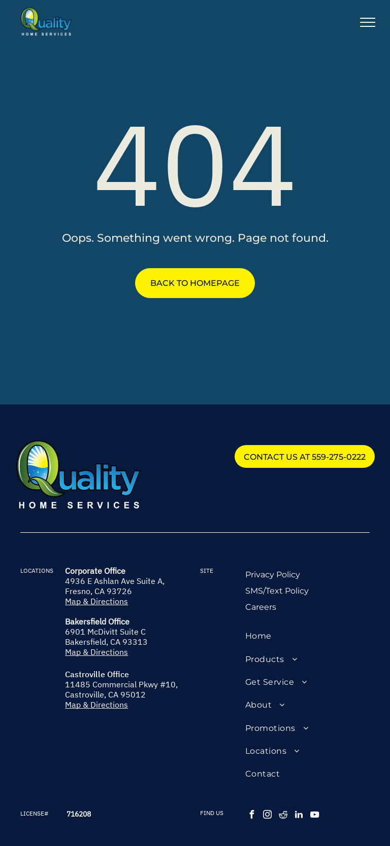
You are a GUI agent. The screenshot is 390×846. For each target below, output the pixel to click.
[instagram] (267, 816)
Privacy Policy (272, 574)
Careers (260, 607)
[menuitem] (307, 635)
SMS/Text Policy (277, 591)
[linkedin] (299, 816)
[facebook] (251, 816)
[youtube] (314, 816)
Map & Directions (96, 601)
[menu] (367, 22)
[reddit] (283, 816)
